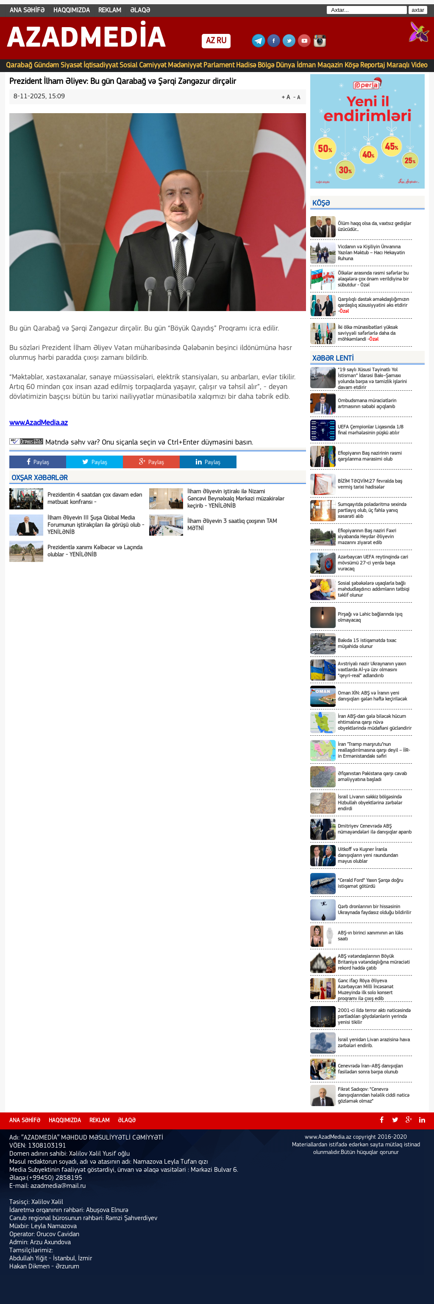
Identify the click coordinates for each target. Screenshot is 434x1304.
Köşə (352, 65)
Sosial (128, 65)
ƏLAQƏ (140, 10)
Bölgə (266, 65)
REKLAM (109, 10)
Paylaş (38, 462)
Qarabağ (19, 65)
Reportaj (372, 65)
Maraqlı (398, 65)
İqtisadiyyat (100, 65)
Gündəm (46, 65)
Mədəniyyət (185, 65)
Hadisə (246, 65)
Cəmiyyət (152, 65)
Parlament (218, 65)
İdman (306, 65)
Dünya (285, 65)
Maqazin (330, 65)
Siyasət (71, 65)
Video (419, 65)
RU (221, 41)
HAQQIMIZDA (71, 10)
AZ (210, 41)
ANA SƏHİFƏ (27, 10)
